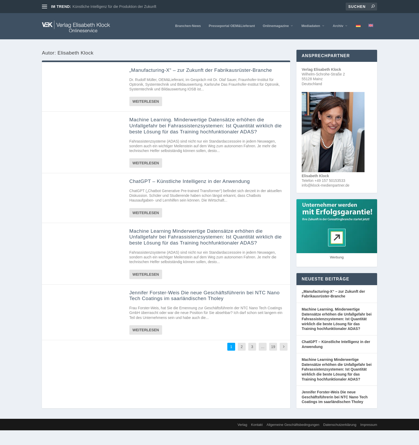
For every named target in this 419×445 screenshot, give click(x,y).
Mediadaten (310, 26)
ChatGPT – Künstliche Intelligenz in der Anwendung (189, 181)
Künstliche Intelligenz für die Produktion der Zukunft (114, 6)
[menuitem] (358, 32)
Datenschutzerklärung (339, 425)
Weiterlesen (146, 101)
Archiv (338, 26)
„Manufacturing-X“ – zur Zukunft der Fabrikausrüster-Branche (200, 70)
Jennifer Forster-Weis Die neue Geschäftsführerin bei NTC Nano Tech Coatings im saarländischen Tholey (204, 295)
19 (273, 347)
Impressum (368, 425)
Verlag (242, 425)
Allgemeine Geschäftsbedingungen (293, 425)
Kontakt (257, 425)
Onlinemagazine (276, 26)
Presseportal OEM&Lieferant (232, 26)
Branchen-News (188, 26)
